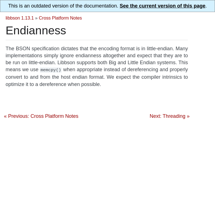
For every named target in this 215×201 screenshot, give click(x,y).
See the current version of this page (162, 6)
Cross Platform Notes (60, 17)
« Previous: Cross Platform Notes (41, 115)
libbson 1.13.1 (20, 17)
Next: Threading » (169, 115)
